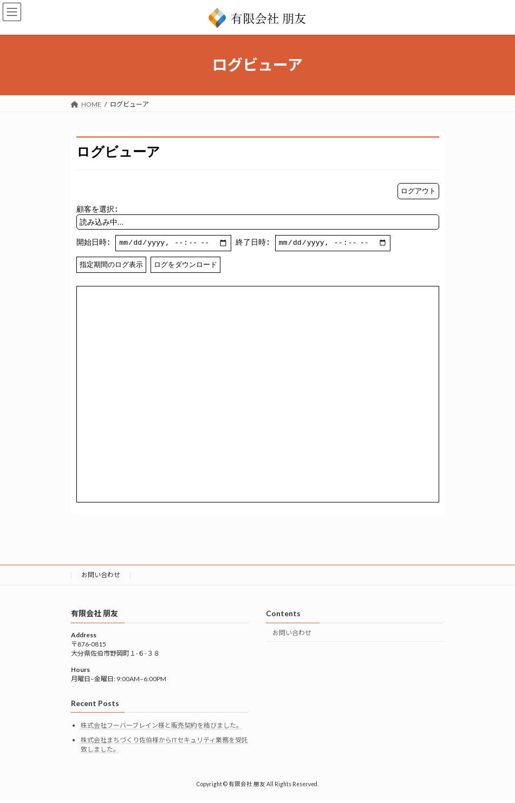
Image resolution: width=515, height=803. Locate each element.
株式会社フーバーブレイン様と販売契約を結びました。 (162, 727)
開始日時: (154, 244)
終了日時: (316, 244)
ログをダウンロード (185, 267)
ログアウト (418, 191)
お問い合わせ (100, 577)
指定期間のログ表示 (111, 267)
